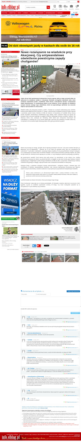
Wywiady (40, 13)
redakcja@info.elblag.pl (12, 434)
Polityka (4, 13)
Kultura (3, 15)
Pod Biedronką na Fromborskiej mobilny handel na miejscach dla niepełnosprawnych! (10, 118)
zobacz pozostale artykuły (12, 249)
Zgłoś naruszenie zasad (72, 321)
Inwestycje (12, 13)
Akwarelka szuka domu (7, 245)
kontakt (21, 434)
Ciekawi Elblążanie (21, 15)
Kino (28, 15)
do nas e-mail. (44, 408)
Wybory (25, 13)
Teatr (32, 15)
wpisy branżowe (53, 434)
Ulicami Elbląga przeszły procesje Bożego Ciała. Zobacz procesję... (10, 75)
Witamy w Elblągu (52, 15)
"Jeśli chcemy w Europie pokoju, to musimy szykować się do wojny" (9, 143)
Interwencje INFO (50, 13)
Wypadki (60, 13)
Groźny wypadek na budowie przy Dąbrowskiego (9, 126)
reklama (60, 434)
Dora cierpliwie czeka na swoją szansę (9, 241)
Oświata (9, 15)
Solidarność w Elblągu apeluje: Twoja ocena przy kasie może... (9, 56)
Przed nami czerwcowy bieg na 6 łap (10, 225)
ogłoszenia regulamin (68, 434)
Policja (13, 15)
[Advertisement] (50, 134)
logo (30, 434)
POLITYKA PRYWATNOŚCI (43, 434)
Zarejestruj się (43, 1)
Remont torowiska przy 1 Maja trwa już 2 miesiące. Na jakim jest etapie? (9, 129)
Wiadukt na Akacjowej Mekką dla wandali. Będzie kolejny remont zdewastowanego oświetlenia (40, 238)
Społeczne (33, 13)
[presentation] (57, 311)
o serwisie (26, 434)
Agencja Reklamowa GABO (74, 436)
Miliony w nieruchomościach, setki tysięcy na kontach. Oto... (10, 79)
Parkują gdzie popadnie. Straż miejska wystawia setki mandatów (9, 156)
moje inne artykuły (68, 229)
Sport (19, 13)
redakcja (34, 434)
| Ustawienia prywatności (77, 435)
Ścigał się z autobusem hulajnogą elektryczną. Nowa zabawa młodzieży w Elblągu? (10, 122)
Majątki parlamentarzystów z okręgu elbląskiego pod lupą (9, 133)
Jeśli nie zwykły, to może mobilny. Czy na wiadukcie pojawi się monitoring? (67, 238)
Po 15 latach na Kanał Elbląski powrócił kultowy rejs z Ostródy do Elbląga (10, 105)
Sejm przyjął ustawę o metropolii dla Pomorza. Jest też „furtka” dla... (10, 167)
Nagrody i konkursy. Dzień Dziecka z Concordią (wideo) (10, 86)
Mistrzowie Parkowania (41, 15)
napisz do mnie (69, 230)
